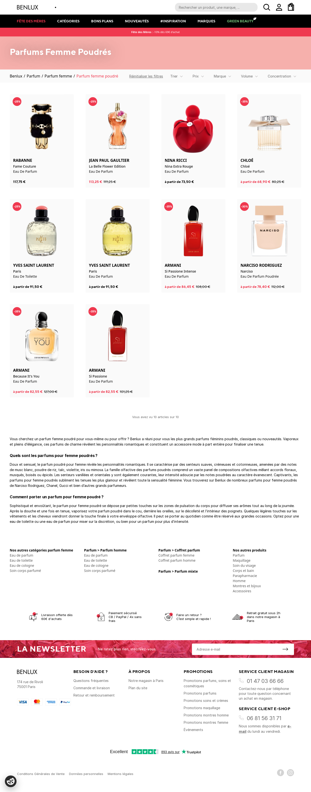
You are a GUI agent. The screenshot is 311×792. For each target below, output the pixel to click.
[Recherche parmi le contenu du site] (216, 7)
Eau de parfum (21, 555)
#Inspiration (173, 21)
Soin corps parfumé (25, 570)
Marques (206, 21)
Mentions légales (120, 774)
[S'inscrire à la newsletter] (285, 649)
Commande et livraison (91, 688)
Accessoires (242, 591)
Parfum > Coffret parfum (179, 550)
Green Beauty (240, 21)
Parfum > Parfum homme (105, 550)
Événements (193, 730)
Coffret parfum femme (176, 555)
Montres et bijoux (247, 586)
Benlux (16, 76)
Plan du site (138, 688)
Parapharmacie (245, 575)
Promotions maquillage (202, 708)
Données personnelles (86, 774)
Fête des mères (31, 21)
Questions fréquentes (91, 681)
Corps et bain (243, 570)
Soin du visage (244, 565)
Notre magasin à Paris (146, 681)
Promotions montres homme (206, 715)
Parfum (33, 76)
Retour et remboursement (94, 695)
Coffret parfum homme (177, 560)
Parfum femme (58, 76)
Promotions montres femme (206, 722)
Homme (239, 580)
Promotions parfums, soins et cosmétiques (207, 683)
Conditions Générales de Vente (41, 774)
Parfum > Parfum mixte (178, 571)
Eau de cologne (22, 565)
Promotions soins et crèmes (206, 700)
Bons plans (102, 21)
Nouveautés (137, 21)
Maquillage (242, 560)
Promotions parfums (200, 693)
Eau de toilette (21, 560)
